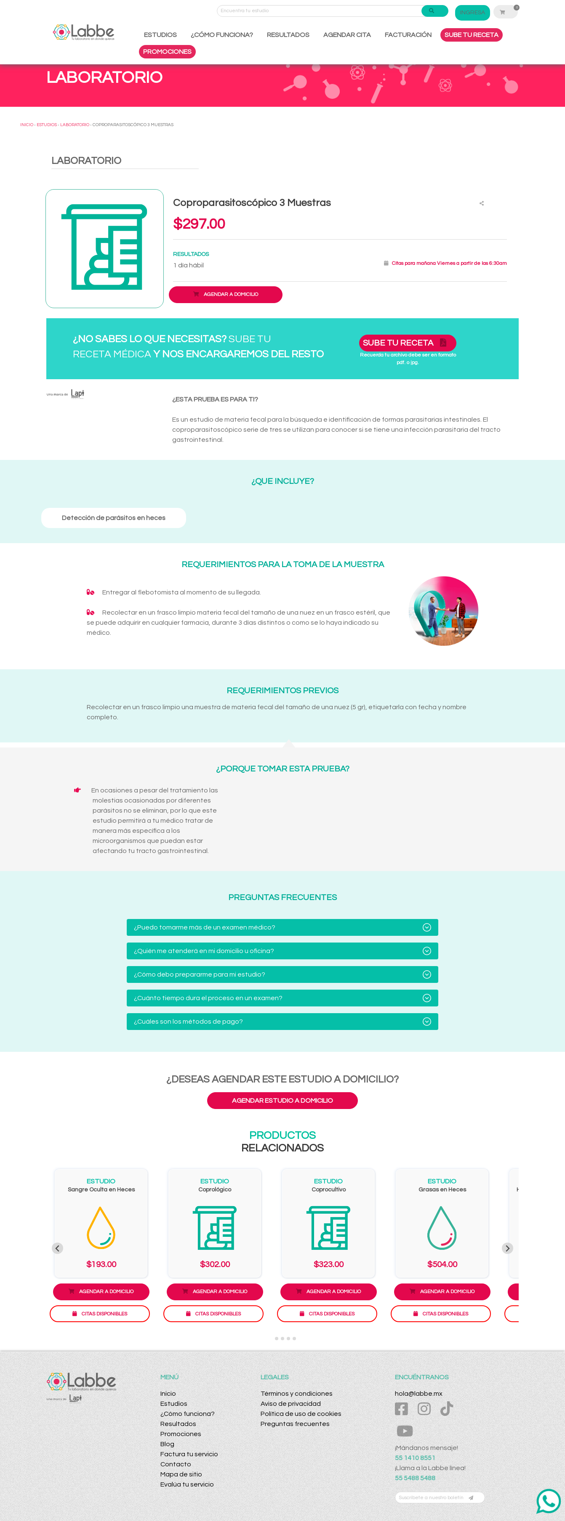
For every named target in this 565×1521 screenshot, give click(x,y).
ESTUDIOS (160, 35)
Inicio (168, 1393)
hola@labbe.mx (418, 1393)
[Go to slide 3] (282, 1338)
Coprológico (214, 1190)
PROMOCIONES (167, 51)
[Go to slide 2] (276, 1338)
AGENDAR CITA (347, 35)
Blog (167, 1444)
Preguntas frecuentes (295, 1424)
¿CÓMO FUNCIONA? (222, 35)
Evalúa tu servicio (187, 1484)
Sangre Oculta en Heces (101, 1190)
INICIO (26, 125)
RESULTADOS (288, 35)
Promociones (180, 1434)
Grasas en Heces (442, 1190)
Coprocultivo (329, 1190)
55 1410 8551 (415, 1458)
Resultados (178, 1424)
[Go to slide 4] (288, 1338)
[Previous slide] (57, 1248)
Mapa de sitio (181, 1474)
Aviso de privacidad (291, 1403)
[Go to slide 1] (270, 1338)
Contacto (175, 1464)
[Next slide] (507, 1248)
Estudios (173, 1403)
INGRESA (472, 13)
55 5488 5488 (415, 1478)
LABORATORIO (74, 125)
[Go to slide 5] (294, 1338)
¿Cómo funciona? (187, 1413)
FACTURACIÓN (408, 35)
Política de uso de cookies (301, 1413)
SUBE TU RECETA (471, 35)
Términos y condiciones (297, 1393)
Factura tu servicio (189, 1454)
